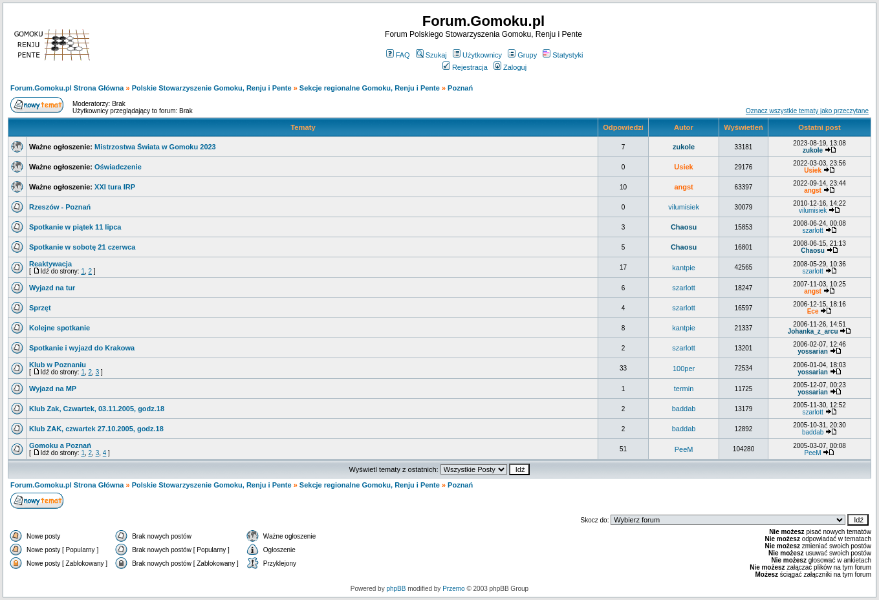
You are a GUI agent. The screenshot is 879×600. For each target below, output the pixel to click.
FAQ (398, 55)
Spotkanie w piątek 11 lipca (75, 227)
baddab (684, 408)
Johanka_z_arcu (813, 331)
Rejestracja (465, 67)
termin (684, 388)
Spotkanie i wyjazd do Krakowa (82, 348)
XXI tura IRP (114, 187)
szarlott (812, 230)
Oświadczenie (118, 167)
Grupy (522, 55)
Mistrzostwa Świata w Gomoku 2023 (155, 147)
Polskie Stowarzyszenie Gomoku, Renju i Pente (212, 88)
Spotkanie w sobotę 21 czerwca (82, 247)
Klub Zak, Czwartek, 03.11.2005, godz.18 (96, 408)
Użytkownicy (477, 55)
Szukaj (431, 55)
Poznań (460, 88)
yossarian (813, 351)
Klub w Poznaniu (57, 365)
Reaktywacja (50, 264)
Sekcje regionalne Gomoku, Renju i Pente (369, 88)
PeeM (684, 449)
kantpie (683, 268)
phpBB (396, 588)
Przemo (453, 588)
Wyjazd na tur (52, 288)
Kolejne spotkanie (59, 328)
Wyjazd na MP (52, 388)
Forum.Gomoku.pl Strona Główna (67, 88)
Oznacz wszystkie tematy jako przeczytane (807, 110)
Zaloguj (510, 67)
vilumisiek (683, 207)
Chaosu (684, 227)
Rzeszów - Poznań (60, 207)
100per (684, 368)
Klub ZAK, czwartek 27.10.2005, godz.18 (96, 429)
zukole (684, 147)
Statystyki (563, 55)
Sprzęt (40, 308)
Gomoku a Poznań (60, 445)
